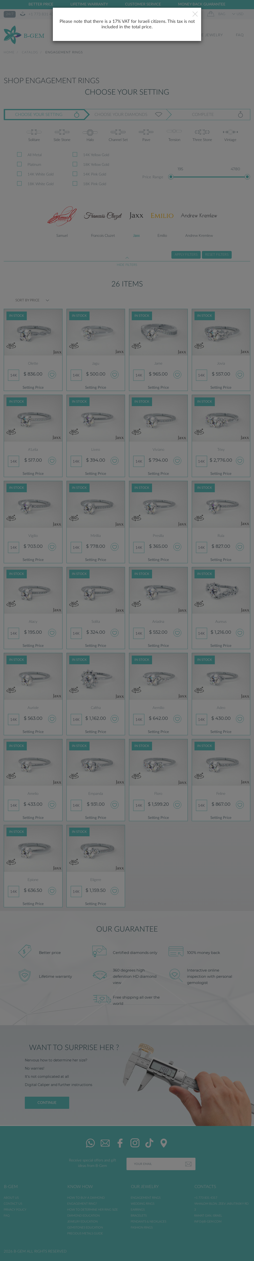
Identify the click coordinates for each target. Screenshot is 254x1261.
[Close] (195, 14)
